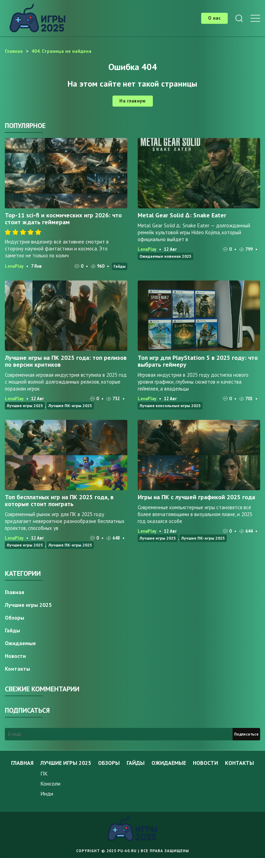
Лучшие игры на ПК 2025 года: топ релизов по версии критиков (66, 361)
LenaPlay (14, 266)
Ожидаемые (20, 643)
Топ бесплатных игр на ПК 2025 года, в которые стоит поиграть (59, 500)
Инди (46, 793)
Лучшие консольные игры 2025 (170, 405)
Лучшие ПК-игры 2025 (70, 405)
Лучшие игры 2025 (25, 405)
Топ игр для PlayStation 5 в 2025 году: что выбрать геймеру (198, 361)
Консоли (50, 783)
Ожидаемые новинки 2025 (165, 256)
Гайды (120, 266)
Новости (15, 655)
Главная (14, 592)
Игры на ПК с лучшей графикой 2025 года (196, 497)
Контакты (17, 668)
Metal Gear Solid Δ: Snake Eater (182, 215)
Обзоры (14, 617)
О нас (214, 18)
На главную (132, 101)
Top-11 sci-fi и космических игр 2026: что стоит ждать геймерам (63, 218)
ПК (44, 773)
